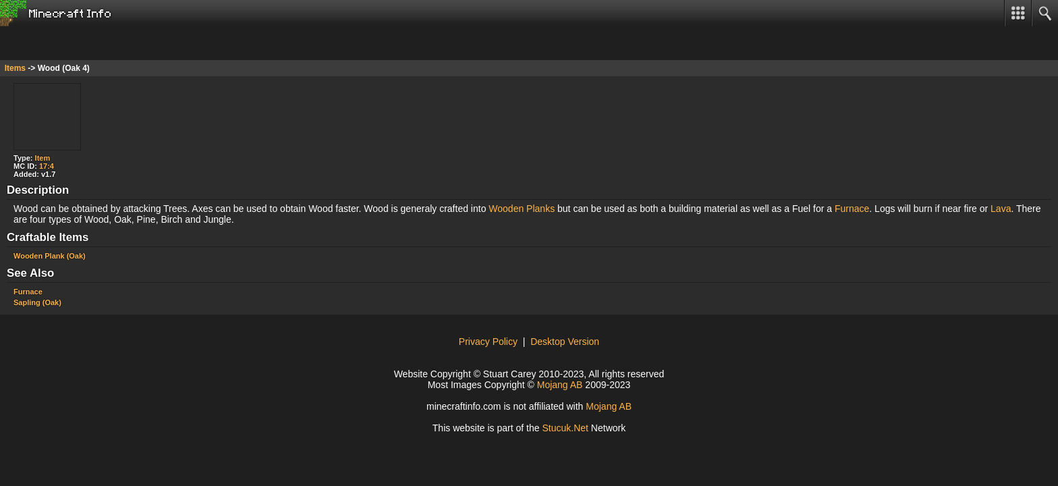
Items (15, 68)
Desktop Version (564, 341)
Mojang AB (560, 384)
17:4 (46, 166)
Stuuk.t (565, 428)
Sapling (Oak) (37, 302)
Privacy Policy (488, 341)
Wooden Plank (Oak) (49, 256)
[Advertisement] (108, 43)
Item (43, 158)
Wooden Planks (522, 208)
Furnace (852, 208)
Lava (1001, 208)
